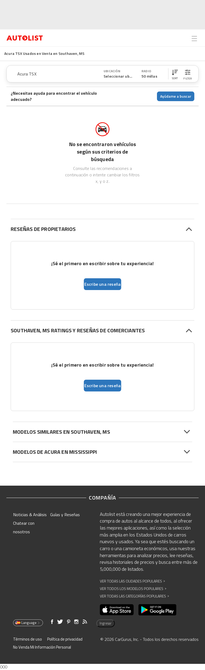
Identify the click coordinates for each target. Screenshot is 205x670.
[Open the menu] (194, 38)
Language (28, 622)
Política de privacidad (64, 639)
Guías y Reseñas (65, 514)
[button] (174, 74)
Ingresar (106, 623)
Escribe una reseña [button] (102, 284)
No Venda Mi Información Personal (42, 647)
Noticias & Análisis (30, 514)
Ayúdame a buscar (175, 96)
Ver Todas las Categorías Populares (134, 596)
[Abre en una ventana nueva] (117, 609)
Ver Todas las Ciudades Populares (132, 581)
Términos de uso (27, 639)
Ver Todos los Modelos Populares (133, 588)
